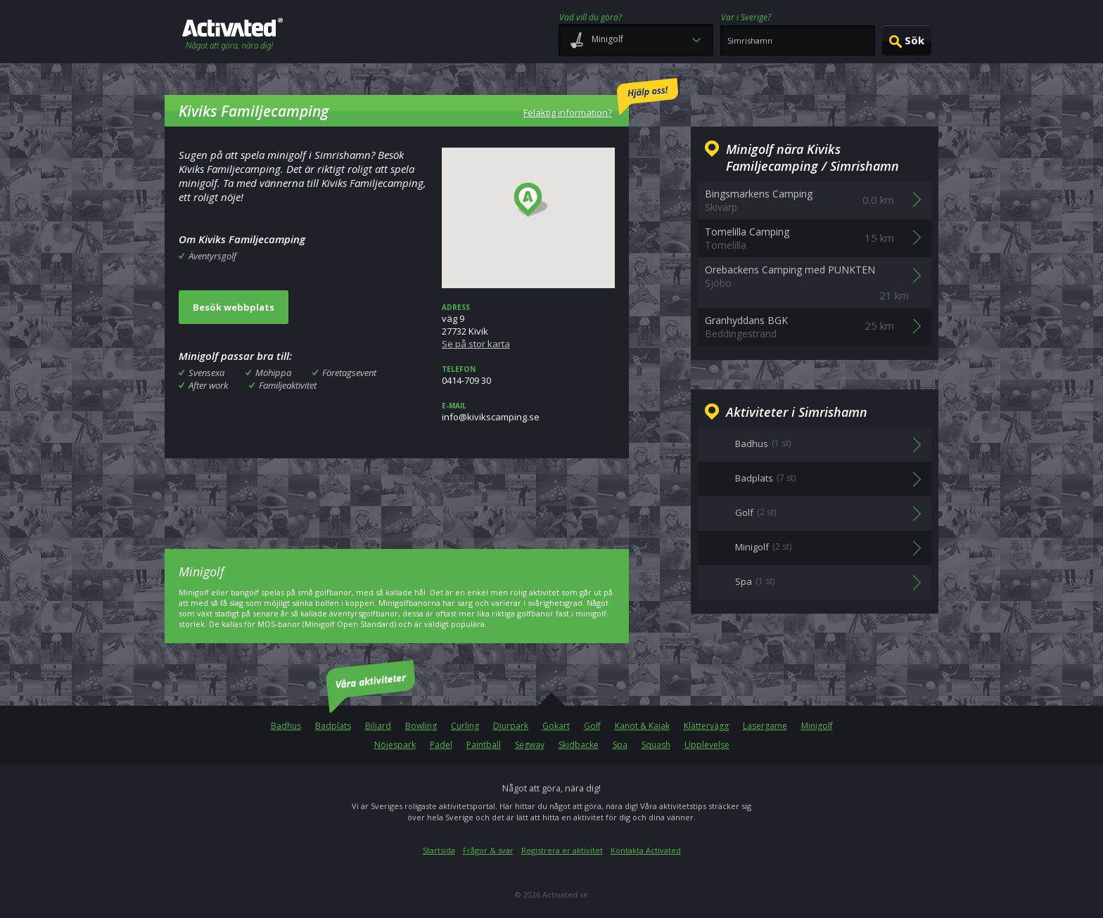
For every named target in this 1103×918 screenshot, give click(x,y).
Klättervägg (706, 726)
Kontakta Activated (646, 850)
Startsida (439, 850)
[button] (531, 200)
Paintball (483, 745)
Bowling (421, 726)
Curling (465, 726)
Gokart (556, 726)
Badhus (286, 726)
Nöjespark (395, 745)
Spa (620, 745)
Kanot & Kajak (642, 726)
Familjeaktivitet (288, 385)
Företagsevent (349, 372)
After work (208, 385)
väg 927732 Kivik (528, 326)
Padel (441, 745)
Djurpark (510, 726)
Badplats (333, 726)
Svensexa (206, 372)
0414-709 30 (528, 375)
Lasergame (765, 726)
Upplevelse (706, 745)
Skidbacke (579, 745)
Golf (592, 726)
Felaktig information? (600, 98)
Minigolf (817, 726)
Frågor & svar (488, 850)
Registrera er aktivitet (562, 850)
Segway (529, 745)
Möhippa (273, 372)
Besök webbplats (233, 307)
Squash (656, 745)
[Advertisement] (396, 493)
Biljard (378, 726)
